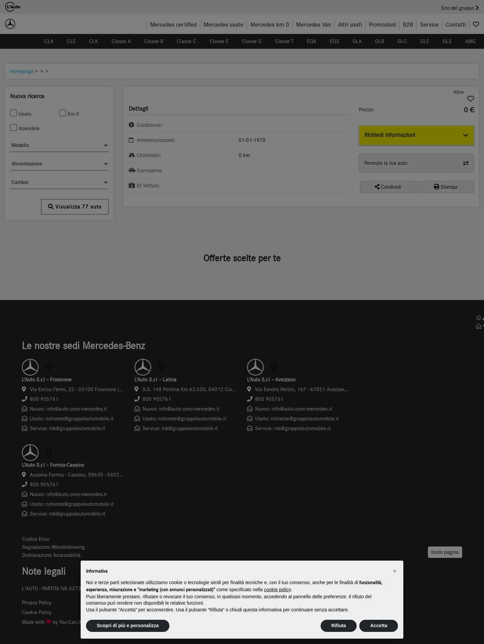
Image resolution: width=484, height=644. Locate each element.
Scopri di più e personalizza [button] (128, 625)
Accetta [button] (378, 625)
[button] (394, 571)
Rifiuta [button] (338, 625)
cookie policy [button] (277, 589)
